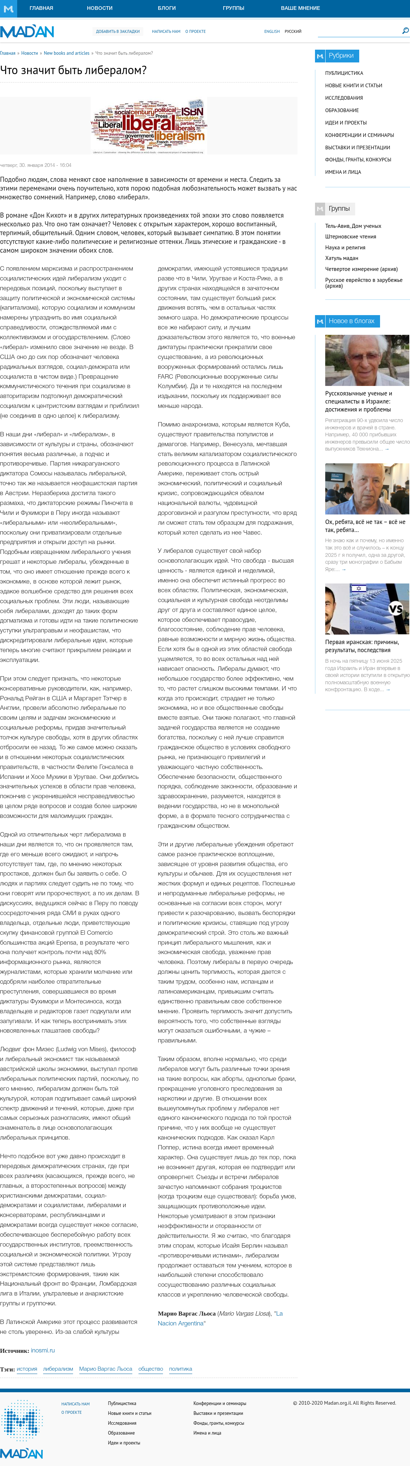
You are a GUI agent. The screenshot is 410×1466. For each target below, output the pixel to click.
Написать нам (166, 31)
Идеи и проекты (346, 122)
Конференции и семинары (359, 135)
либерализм (58, 1369)
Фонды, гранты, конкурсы (358, 159)
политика (180, 1369)
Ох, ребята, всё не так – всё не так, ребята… (365, 526)
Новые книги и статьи (353, 85)
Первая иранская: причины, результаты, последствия (362, 646)
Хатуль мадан (341, 258)
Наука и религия (345, 247)
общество (150, 1369)
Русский (293, 31)
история (27, 1369)
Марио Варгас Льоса (105, 1369)
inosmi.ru (43, 1351)
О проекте (195, 31)
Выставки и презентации (357, 147)
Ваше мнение (300, 8)
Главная (41, 8)
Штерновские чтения (350, 236)
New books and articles (67, 53)
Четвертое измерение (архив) (361, 269)
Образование (342, 110)
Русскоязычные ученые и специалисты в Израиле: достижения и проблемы (358, 401)
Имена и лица (343, 172)
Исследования (344, 98)
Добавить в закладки (118, 31)
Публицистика (344, 73)
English (272, 31)
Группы (233, 8)
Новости (100, 8)
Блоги (167, 8)
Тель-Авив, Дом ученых (353, 226)
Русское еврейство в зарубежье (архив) (364, 283)
